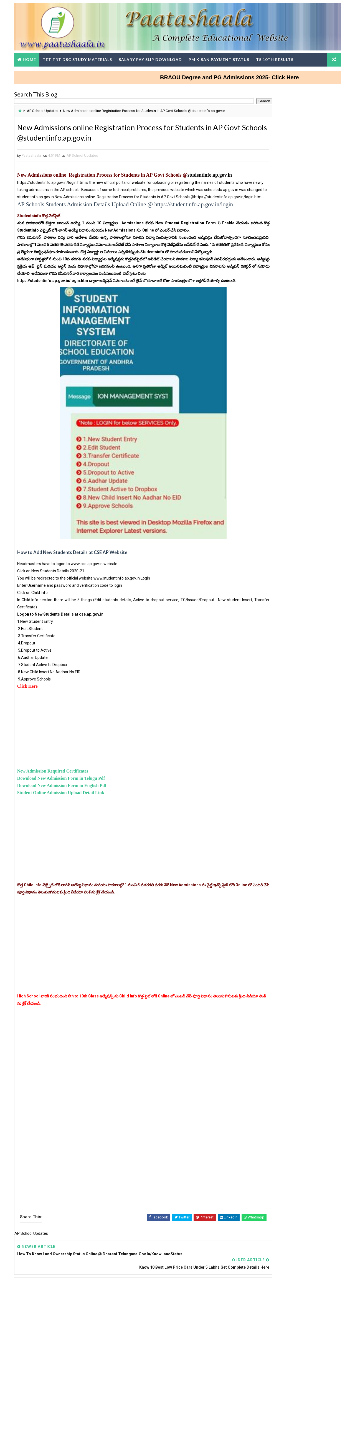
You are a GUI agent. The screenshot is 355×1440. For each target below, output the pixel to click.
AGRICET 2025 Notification (268, 492)
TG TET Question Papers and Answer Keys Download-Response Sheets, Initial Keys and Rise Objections (288, 805)
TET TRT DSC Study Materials (81, 56)
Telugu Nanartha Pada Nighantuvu (275, 486)
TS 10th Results (278, 56)
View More (329, 742)
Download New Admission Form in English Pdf (65, 831)
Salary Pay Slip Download (154, 56)
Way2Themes (48, 1430)
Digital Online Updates (108, 1430)
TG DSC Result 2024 (262, 831)
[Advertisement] (126, 774)
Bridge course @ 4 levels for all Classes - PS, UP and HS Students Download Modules (301, 369)
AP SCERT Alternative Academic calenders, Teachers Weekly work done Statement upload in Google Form (288, 914)
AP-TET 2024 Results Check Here (301, 182)
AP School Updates (46, 109)
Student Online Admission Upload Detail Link (64, 838)
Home (33, 56)
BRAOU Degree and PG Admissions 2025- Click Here (261, 75)
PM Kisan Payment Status (222, 56)
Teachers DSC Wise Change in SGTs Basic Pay (285, 662)
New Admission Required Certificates (56, 816)
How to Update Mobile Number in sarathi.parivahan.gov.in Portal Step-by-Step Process (284, 460)
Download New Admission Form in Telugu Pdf (65, 823)
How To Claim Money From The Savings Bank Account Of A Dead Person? (300, 345)
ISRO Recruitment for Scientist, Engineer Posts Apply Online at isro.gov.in (299, 392)
